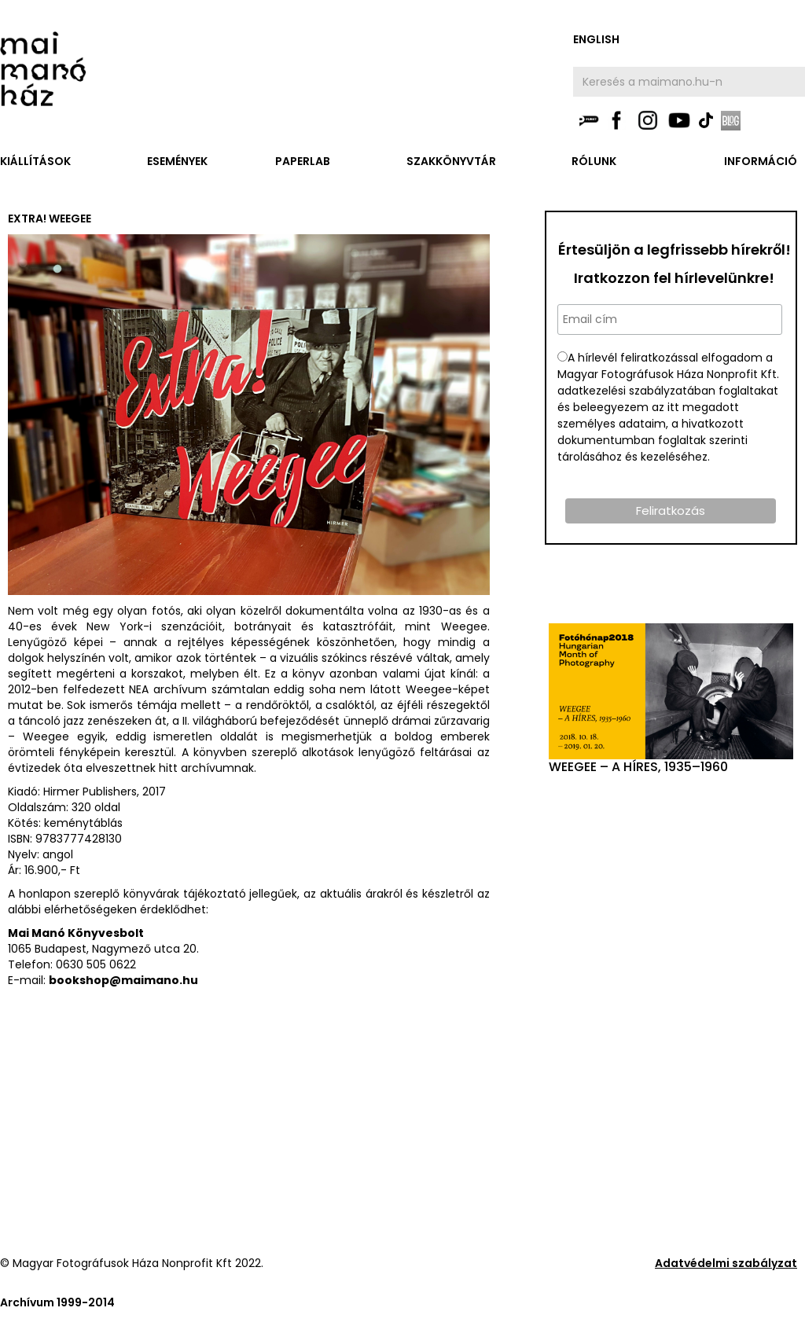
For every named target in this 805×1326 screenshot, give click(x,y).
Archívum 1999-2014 (57, 1302)
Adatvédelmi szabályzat (726, 1263)
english (596, 39)
